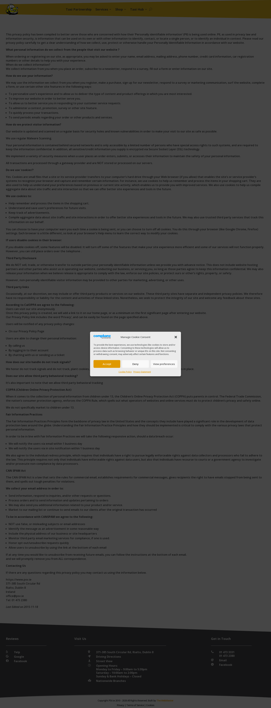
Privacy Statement (142, 371)
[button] (175, 337)
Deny (135, 364)
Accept (107, 364)
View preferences (164, 364)
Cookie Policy (125, 371)
